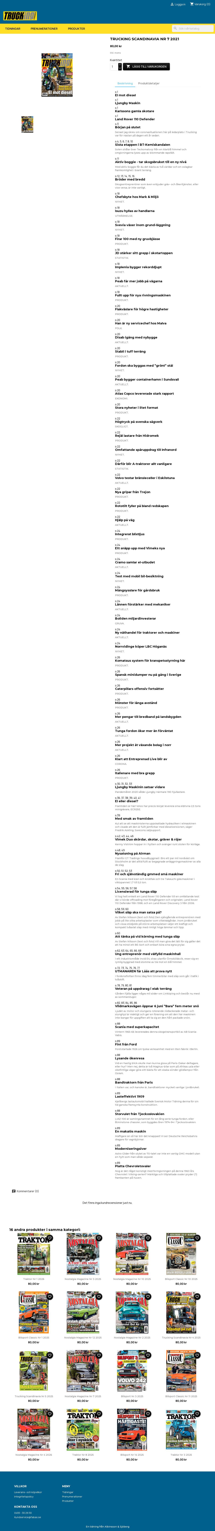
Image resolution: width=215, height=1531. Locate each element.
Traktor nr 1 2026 (33, 1279)
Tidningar (12, 29)
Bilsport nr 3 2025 (132, 1396)
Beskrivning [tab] (125, 83)
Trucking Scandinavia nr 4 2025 (181, 1337)
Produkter (76, 29)
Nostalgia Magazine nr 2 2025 (132, 1337)
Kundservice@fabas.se (27, 1517)
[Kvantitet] (114, 66)
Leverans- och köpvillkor (28, 1492)
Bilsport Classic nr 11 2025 (181, 1396)
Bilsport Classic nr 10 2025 (181, 1279)
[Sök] (193, 28)
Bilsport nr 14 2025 (132, 1454)
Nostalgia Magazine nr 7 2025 (83, 1396)
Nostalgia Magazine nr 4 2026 (33, 1454)
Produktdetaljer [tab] (149, 83)
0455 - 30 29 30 (23, 1512)
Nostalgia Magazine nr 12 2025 (83, 1337)
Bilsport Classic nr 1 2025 (33, 1337)
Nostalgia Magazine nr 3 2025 (83, 1279)
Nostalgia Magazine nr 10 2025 (132, 1279)
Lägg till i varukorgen (146, 66)
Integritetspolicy (23, 1496)
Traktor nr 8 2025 (83, 1454)
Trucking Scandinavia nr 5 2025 (34, 1396)
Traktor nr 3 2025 (181, 1454)
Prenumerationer (44, 29)
